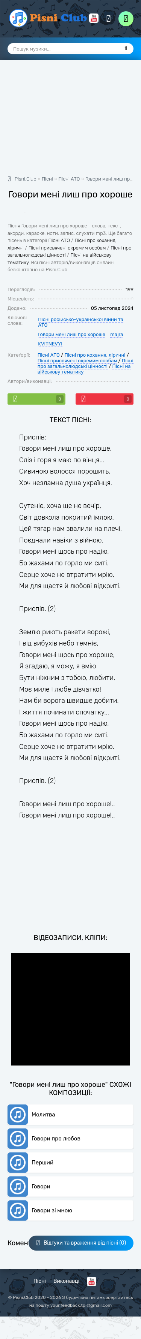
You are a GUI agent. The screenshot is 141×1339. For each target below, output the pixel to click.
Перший (42, 1162)
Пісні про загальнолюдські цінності (85, 363)
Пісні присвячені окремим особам (67, 248)
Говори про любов (56, 1138)
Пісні (39, 1281)
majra (116, 334)
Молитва (43, 1114)
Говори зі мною (52, 1210)
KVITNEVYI (50, 344)
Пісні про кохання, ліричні (94, 355)
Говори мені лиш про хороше (71, 334)
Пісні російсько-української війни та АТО (80, 322)
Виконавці (66, 1281)
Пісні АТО (59, 240)
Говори (41, 1186)
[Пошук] (125, 48)
